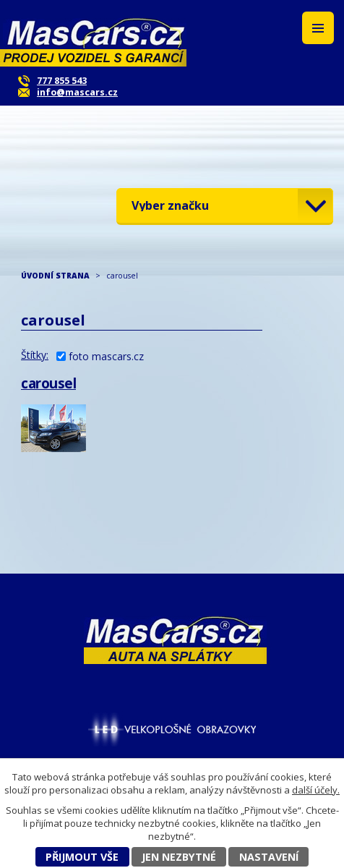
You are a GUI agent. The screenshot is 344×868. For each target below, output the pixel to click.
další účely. (316, 789)
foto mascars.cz (106, 356)
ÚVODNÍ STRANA (55, 276)
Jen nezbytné (179, 857)
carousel (48, 383)
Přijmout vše (82, 857)
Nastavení (268, 857)
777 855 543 (62, 81)
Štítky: (34, 355)
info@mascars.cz (77, 92)
